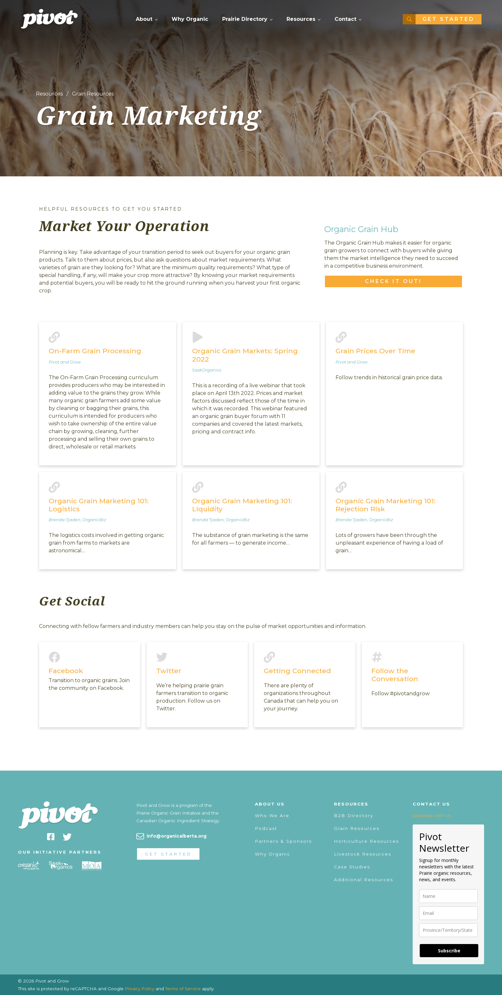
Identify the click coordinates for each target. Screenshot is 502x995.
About (144, 19)
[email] (448, 913)
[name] (448, 896)
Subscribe (449, 951)
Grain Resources (93, 94)
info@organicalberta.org (176, 836)
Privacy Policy (139, 988)
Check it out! (393, 281)
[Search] (409, 19)
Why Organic (190, 19)
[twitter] (67, 837)
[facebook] (50, 837)
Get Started (448, 19)
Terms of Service (183, 988)
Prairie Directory (244, 19)
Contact (345, 19)
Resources (301, 19)
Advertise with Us (431, 815)
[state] (448, 930)
